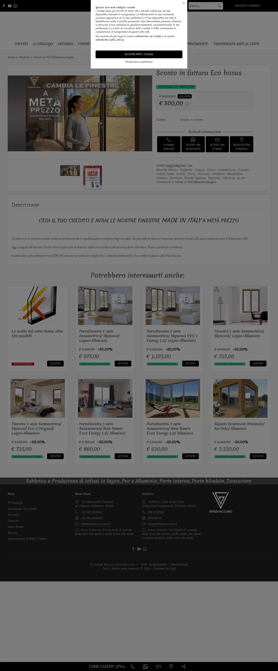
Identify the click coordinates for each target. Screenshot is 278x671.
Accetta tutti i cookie (139, 54)
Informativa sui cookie (148, 36)
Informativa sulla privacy (110, 39)
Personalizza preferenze (139, 61)
